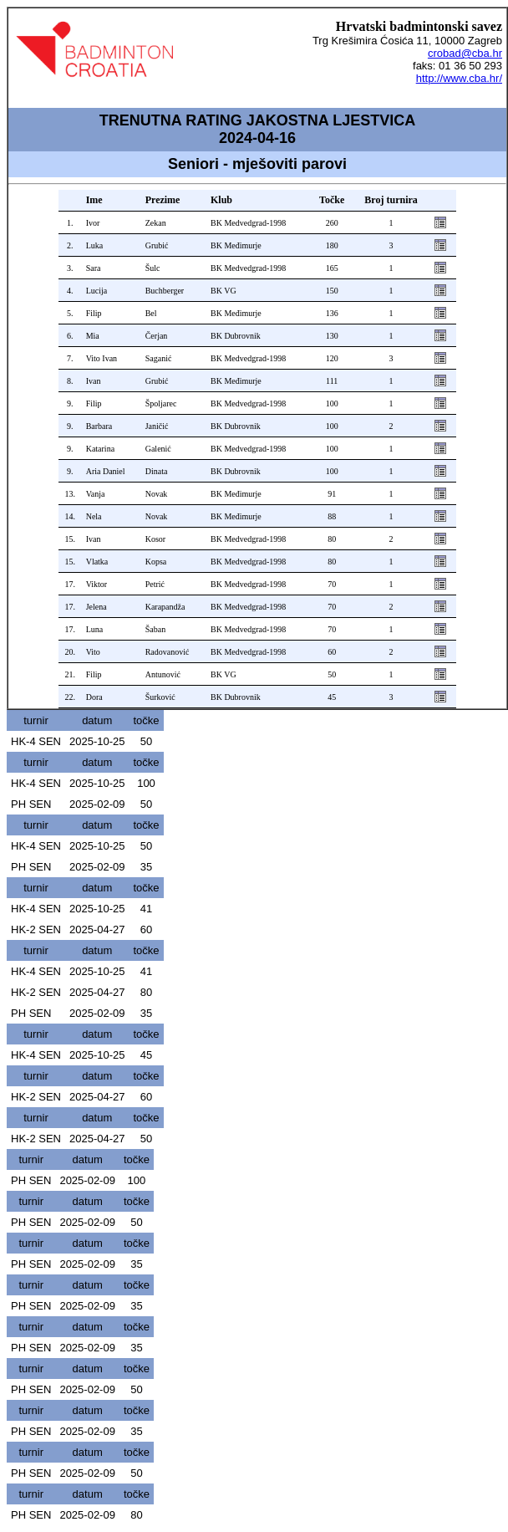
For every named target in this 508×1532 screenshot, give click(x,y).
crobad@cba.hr (465, 53)
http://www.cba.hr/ (459, 78)
